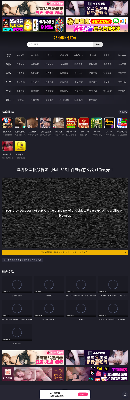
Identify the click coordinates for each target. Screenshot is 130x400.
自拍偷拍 (35, 64)
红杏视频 (79, 99)
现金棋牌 (107, 55)
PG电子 (20, 55)
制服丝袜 (79, 73)
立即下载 (82, 394)
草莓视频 (49, 99)
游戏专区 (64, 55)
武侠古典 (64, 90)
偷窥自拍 (21, 82)
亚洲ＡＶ (21, 64)
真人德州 (35, 55)
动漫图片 (64, 82)
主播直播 (107, 64)
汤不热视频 (64, 99)
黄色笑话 (107, 90)
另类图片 (122, 82)
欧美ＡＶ (49, 64)
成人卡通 (49, 73)
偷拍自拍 (35, 73)
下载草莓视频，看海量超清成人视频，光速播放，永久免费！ (84, 252)
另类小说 (93, 90)
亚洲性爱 (21, 73)
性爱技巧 (122, 90)
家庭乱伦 (35, 90)
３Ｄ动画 (64, 64)
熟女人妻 (79, 64)
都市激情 (21, 90)
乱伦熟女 (107, 73)
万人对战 (49, 55)
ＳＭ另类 (122, 64)
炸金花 (93, 55)
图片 (8, 82)
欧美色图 (49, 82)
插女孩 (21, 99)
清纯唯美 (93, 82)
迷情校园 (79, 90)
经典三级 (93, 73)
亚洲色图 (35, 82)
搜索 (98, 44)
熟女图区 (107, 82)
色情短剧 (93, 99)
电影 (8, 73)
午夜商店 (35, 99)
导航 (8, 99)
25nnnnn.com (65, 37)
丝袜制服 (93, 64)
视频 (8, 64)
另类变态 (122, 73)
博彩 (8, 55)
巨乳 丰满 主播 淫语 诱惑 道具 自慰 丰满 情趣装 (22, 260)
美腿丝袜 (79, 82)
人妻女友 (49, 90)
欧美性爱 (64, 73)
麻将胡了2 (78, 55)
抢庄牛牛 (122, 55)
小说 (8, 91)
